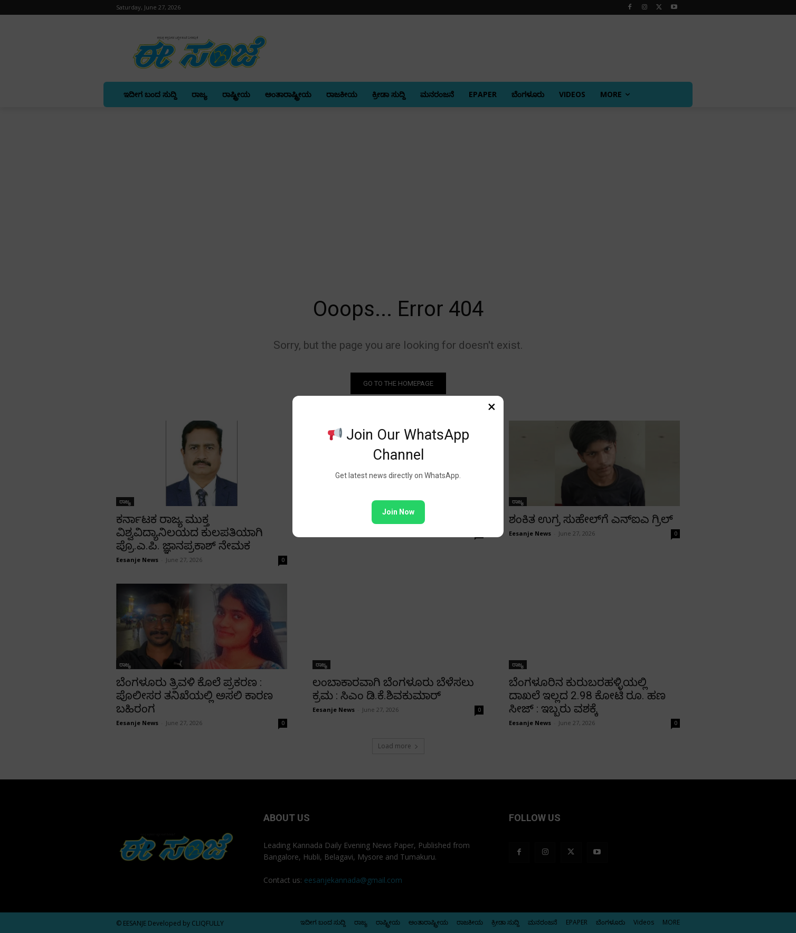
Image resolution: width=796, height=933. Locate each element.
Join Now (398, 512)
